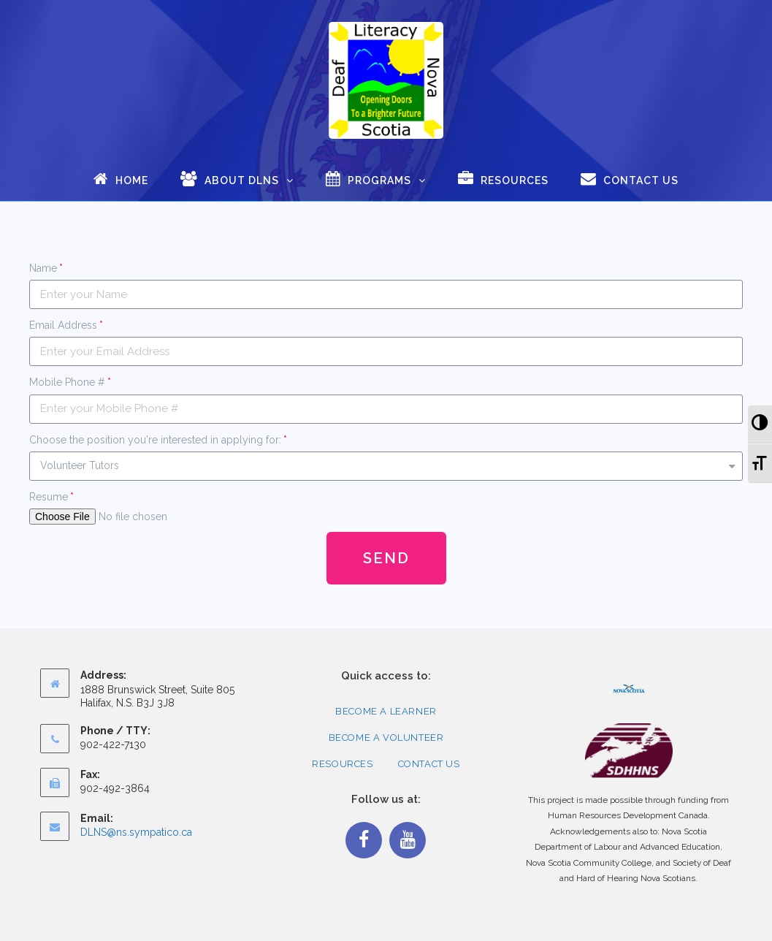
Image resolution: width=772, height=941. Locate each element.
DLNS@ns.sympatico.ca (136, 832)
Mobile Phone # (67, 382)
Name (43, 268)
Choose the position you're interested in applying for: (155, 440)
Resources (342, 763)
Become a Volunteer (386, 737)
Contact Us (429, 763)
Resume (48, 497)
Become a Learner (386, 711)
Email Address (63, 325)
